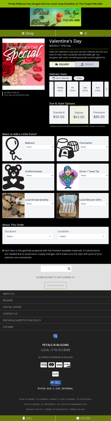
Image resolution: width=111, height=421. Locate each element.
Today (79, 78)
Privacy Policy (34, 409)
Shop (28, 33)
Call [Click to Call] (28, 418)
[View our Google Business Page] (55, 337)
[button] (55, 383)
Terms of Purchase (56, 409)
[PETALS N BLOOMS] (55, 25)
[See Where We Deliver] (55, 285)
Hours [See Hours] (83, 418)
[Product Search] (56, 268)
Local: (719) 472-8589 (55, 350)
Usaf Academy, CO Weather (39, 404)
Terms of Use (77, 409)
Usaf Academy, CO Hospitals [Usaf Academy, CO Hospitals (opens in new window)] (76, 399)
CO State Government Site (72, 404)
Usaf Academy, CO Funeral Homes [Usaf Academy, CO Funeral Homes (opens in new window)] (38, 399)
